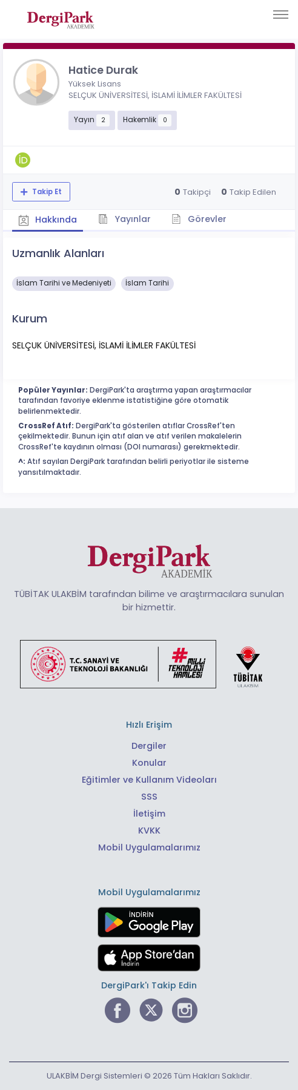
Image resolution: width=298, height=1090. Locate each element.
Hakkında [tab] (48, 220)
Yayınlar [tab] (125, 218)
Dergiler (149, 746)
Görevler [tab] (199, 218)
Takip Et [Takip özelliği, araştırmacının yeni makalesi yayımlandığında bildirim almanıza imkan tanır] (46, 192)
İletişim (149, 814)
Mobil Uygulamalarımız (149, 847)
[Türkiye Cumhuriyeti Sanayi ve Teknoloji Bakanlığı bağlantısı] (149, 664)
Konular (149, 763)
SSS (149, 797)
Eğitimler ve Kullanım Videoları (149, 780)
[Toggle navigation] (281, 14)
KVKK (149, 830)
